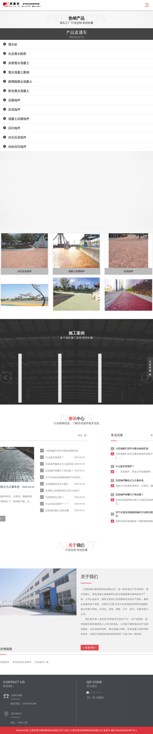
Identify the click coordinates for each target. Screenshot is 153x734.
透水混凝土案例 (18, 72)
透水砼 (12, 44)
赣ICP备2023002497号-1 (123, 730)
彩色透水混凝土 (18, 91)
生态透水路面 (17, 53)
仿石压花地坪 (17, 137)
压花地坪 (14, 109)
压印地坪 (14, 128)
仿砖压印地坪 (17, 146)
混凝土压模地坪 (18, 119)
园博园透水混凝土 (20, 81)
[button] (5, 248)
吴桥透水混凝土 (18, 63)
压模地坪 (14, 100)
